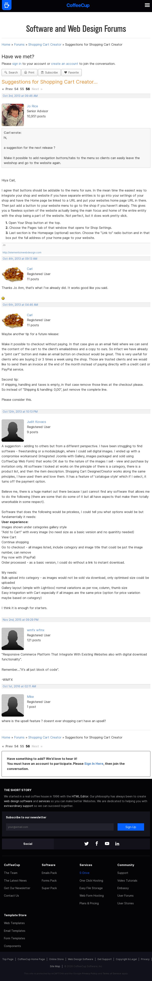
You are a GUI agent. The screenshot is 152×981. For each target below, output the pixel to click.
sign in (17, 64)
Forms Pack (49, 880)
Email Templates (14, 930)
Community (125, 865)
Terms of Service (112, 973)
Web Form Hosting (92, 895)
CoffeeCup (12, 865)
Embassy (123, 888)
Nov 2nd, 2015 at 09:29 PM (20, 619)
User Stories (125, 903)
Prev (9, 89)
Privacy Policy (89, 973)
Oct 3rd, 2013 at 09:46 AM (20, 95)
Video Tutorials (127, 880)
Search (11, 72)
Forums (19, 44)
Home (6, 44)
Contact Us (11, 895)
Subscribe (49, 72)
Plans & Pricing (89, 903)
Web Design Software (80, 959)
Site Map (55, 966)
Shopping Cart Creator (44, 44)
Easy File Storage (91, 888)
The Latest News (15, 880)
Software (48, 865)
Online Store (56, 959)
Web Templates (14, 923)
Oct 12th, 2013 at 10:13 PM (20, 411)
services (44, 801)
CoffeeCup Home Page (31, 959)
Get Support (104, 959)
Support (122, 872)
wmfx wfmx (36, 630)
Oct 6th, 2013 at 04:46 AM (20, 304)
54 (16, 89)
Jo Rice (32, 106)
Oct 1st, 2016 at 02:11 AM (19, 686)
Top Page (7, 959)
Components (12, 946)
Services (86, 865)
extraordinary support (18, 805)
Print (29, 72)
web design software (18, 801)
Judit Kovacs (36, 422)
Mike (30, 697)
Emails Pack (49, 872)
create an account (64, 64)
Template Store (15, 915)
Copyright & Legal (126, 959)
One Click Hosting (91, 880)
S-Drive (84, 872)
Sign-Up (130, 827)
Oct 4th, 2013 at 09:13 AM (20, 258)
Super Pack (49, 888)
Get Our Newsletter (17, 888)
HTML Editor (80, 796)
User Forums (125, 895)
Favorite (71, 72)
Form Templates (14, 938)
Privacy (145, 959)
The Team (10, 872)
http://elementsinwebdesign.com (22, 252)
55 (22, 89)
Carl (29, 269)
